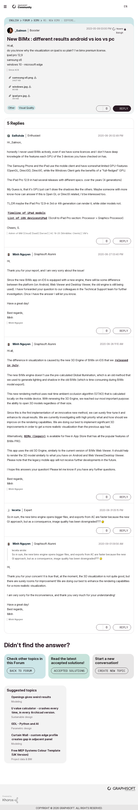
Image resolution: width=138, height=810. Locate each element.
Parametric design (21, 728)
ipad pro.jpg (19, 95)
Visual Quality (26, 107)
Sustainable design (22, 717)
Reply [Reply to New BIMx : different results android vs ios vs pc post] (124, 108)
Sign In (132, 6)
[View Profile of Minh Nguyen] (22, 254)
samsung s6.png (22, 77)
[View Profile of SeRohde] (18, 135)
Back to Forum (21, 670)
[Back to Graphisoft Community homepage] (22, 6)
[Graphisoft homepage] (121, 789)
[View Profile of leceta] (16, 510)
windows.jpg (20, 86)
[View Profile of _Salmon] (20, 30)
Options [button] (129, 20)
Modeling (16, 701)
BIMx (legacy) (35, 436)
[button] (99, 108)
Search (115, 6)
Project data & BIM (21, 759)
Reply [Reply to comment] (124, 241)
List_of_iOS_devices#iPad (27, 218)
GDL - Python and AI (25, 723)
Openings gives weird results (31, 697)
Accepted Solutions (69, 670)
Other (11, 107)
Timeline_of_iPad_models (26, 213)
